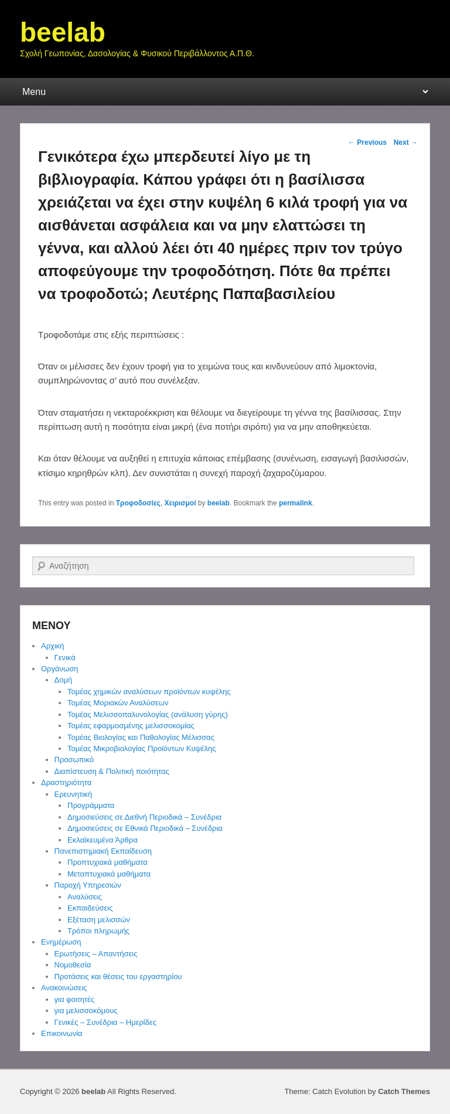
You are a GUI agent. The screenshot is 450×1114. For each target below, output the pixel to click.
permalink (295, 503)
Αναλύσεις (84, 896)
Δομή (63, 679)
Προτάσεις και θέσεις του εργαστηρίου (118, 976)
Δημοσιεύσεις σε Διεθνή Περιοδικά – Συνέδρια (144, 817)
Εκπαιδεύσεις (89, 908)
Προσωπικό (74, 759)
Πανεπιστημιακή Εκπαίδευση (103, 851)
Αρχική (52, 645)
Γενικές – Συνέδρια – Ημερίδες (105, 1022)
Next (406, 142)
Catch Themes (404, 1091)
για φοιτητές (74, 999)
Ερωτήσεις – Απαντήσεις (96, 953)
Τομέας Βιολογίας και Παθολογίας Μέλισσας (140, 737)
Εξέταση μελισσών (98, 919)
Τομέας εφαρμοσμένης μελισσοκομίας (131, 725)
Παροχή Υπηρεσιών (87, 885)
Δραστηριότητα (66, 782)
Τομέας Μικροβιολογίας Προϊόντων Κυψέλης (141, 748)
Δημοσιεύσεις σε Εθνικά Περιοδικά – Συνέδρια (145, 828)
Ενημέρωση (61, 942)
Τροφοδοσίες (138, 503)
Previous (367, 142)
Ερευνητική (73, 794)
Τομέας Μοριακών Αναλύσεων (117, 702)
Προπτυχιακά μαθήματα (107, 862)
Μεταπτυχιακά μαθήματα (109, 874)
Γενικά (65, 657)
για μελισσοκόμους (86, 1010)
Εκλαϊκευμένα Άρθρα (102, 840)
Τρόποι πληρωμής (98, 930)
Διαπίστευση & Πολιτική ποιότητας (111, 771)
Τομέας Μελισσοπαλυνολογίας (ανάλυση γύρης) (147, 714)
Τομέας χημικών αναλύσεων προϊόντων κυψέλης (148, 691)
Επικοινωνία (62, 1033)
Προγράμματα (90, 805)
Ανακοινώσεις (64, 987)
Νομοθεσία (72, 964)
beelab (62, 32)
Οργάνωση (59, 668)
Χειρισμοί (180, 503)
